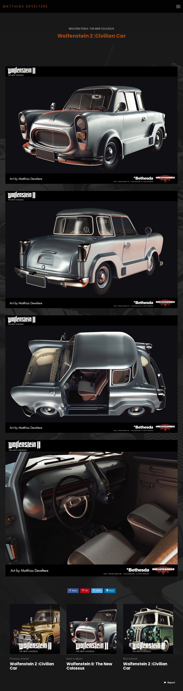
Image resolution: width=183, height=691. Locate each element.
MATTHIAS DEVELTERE (25, 6)
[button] (169, 682)
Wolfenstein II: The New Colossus (91, 28)
